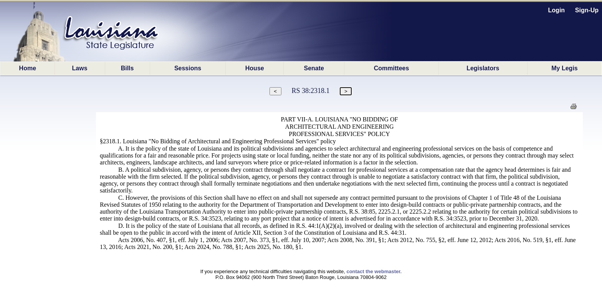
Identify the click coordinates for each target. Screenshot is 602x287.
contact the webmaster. (374, 271)
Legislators (482, 68)
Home (27, 68)
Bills (127, 68)
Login (556, 10)
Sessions (187, 68)
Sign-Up (587, 10)
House (254, 68)
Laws (80, 68)
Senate (314, 68)
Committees (391, 68)
